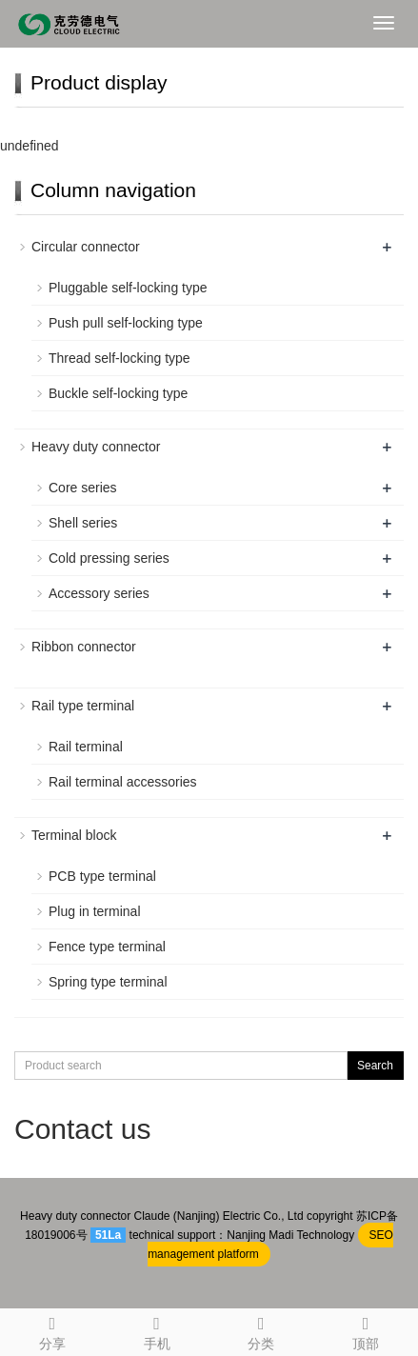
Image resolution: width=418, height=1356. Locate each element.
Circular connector (85, 246)
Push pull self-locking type (126, 322)
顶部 (365, 1330)
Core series (83, 487)
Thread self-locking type (119, 358)
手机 (157, 1330)
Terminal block (73, 835)
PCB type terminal (102, 876)
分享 (52, 1330)
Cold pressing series (109, 558)
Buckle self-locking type (118, 393)
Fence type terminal (107, 946)
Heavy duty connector (95, 446)
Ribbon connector (83, 646)
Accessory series (99, 593)
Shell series (83, 522)
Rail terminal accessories (123, 781)
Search (375, 1065)
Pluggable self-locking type (128, 287)
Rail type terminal (82, 705)
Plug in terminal (95, 911)
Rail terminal (86, 746)
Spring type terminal (108, 981)
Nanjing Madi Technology (290, 1235)
